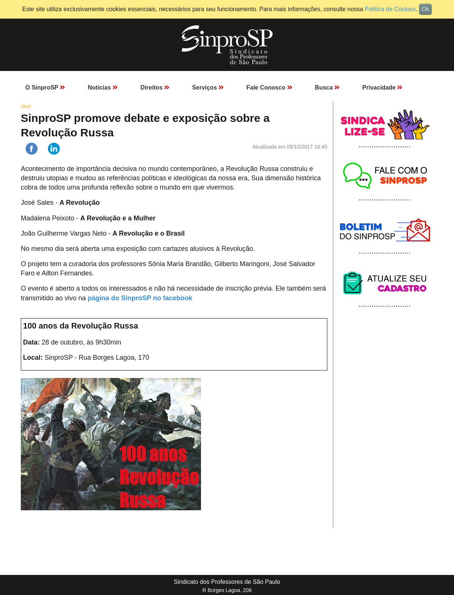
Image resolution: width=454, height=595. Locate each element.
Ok (425, 9)
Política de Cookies (390, 9)
